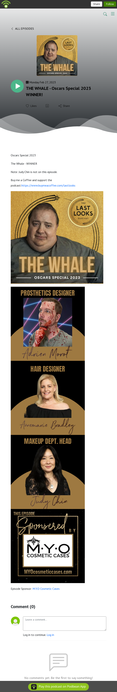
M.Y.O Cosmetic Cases (46, 588)
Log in (50, 635)
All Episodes (22, 28)
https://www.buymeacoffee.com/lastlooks (48, 185)
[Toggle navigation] (112, 13)
